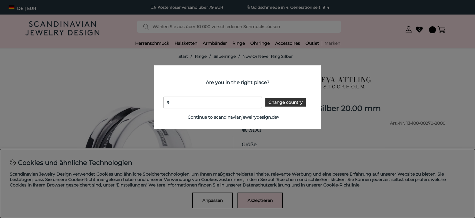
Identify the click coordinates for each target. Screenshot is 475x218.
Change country (285, 102)
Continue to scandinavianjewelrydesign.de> (233, 117)
